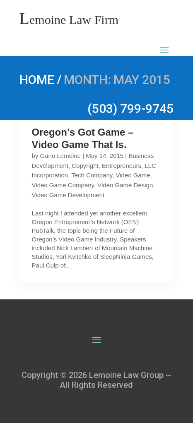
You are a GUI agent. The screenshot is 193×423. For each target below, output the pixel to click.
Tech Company (91, 175)
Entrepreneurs (121, 165)
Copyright (85, 165)
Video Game (133, 175)
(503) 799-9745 (130, 108)
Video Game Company (63, 185)
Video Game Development (68, 194)
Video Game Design (125, 185)
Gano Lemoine (60, 155)
